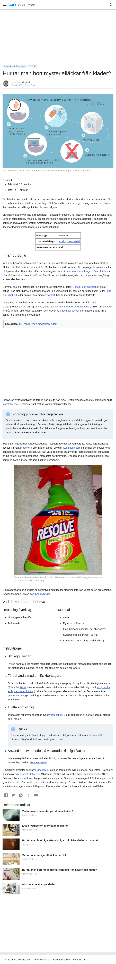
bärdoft (51, 295)
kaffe (108, 290)
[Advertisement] (58, 37)
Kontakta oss (80, 959)
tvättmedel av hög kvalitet (75, 306)
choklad (12, 295)
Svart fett (98, 271)
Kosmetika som (72, 447)
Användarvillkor (42, 959)
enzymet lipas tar (69, 310)
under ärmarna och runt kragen (74, 271)
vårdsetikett (55, 714)
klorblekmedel (10, 404)
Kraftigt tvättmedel (69, 241)
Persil (23, 687)
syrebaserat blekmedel (27, 774)
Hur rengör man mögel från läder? (38, 323)
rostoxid (27, 447)
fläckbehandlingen (40, 593)
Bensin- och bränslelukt (86, 286)
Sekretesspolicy (61, 959)
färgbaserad (41, 769)
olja (15, 286)
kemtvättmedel (38, 762)
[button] (6, 795)
